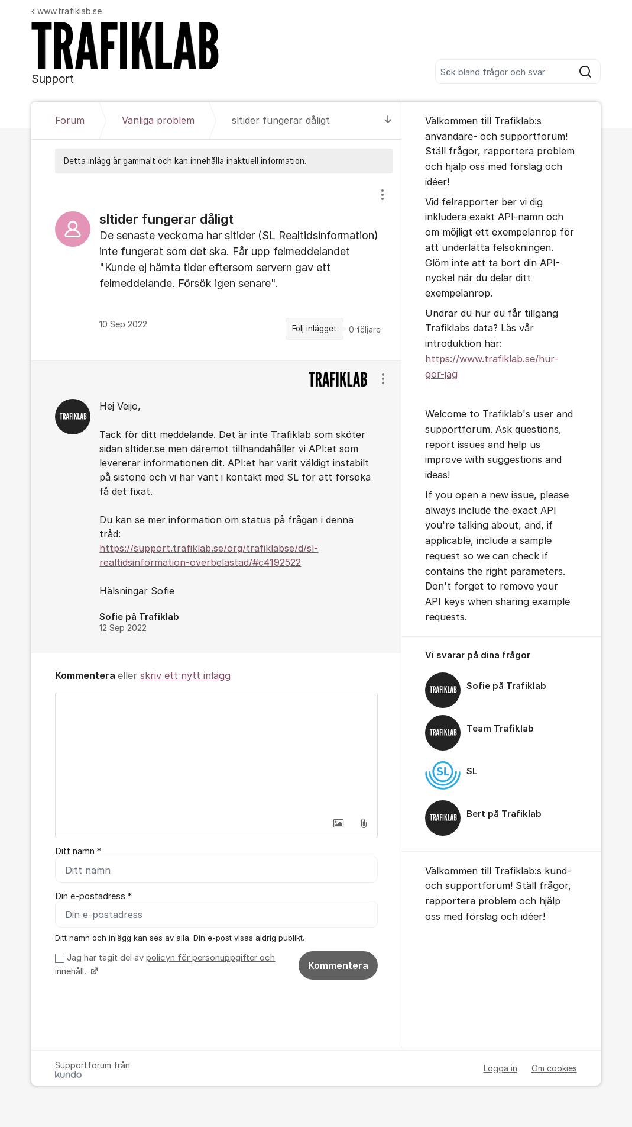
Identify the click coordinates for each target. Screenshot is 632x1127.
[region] (216, 266)
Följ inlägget (314, 328)
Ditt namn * (78, 851)
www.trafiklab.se (66, 11)
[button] (339, 823)
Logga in (500, 1068)
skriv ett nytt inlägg (185, 675)
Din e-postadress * (93, 896)
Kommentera (338, 965)
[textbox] (216, 752)
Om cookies (554, 1068)
